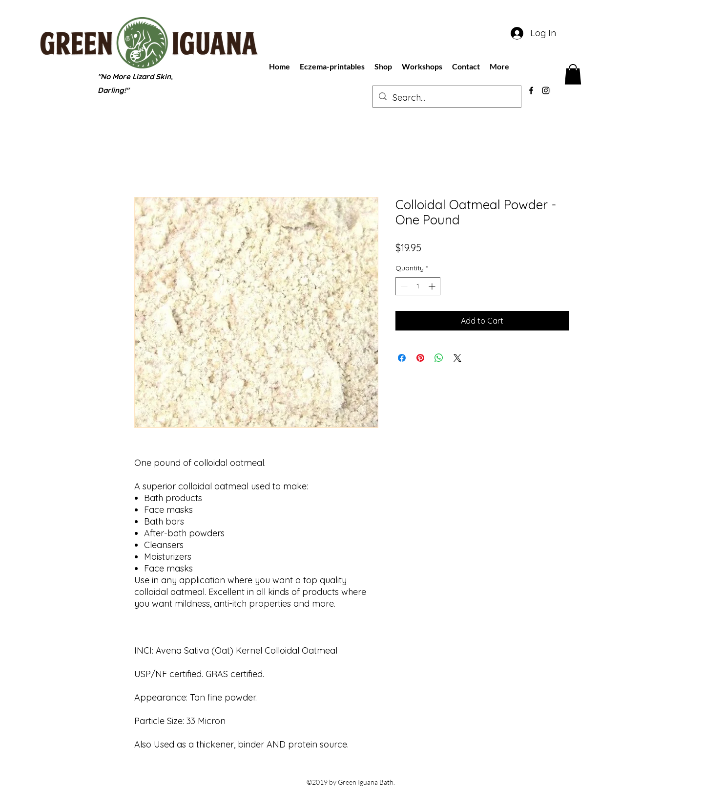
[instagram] (546, 90)
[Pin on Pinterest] (420, 358)
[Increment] (433, 286)
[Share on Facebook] (402, 358)
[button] (572, 74)
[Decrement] (403, 286)
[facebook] (531, 90)
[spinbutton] (418, 286)
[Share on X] (457, 358)
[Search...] (446, 98)
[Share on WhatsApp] (439, 358)
